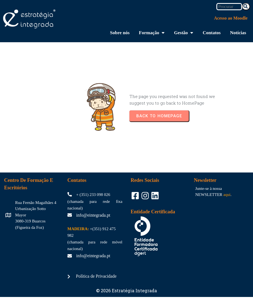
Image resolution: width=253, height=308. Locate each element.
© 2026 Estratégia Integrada (126, 290)
